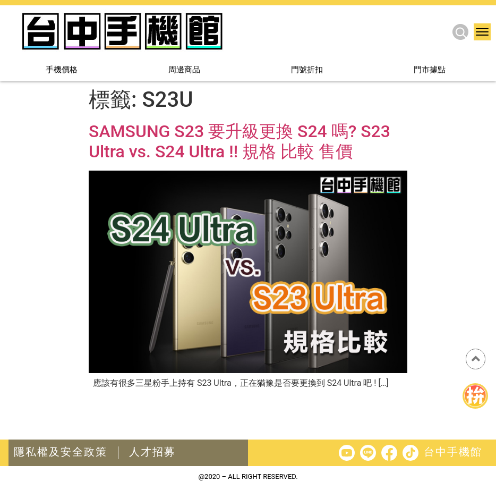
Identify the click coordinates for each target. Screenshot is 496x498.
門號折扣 (307, 70)
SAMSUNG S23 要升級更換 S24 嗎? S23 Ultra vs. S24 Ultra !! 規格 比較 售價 (239, 141)
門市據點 (430, 70)
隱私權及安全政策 (60, 451)
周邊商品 (184, 70)
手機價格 (62, 70)
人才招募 (152, 451)
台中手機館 (453, 451)
